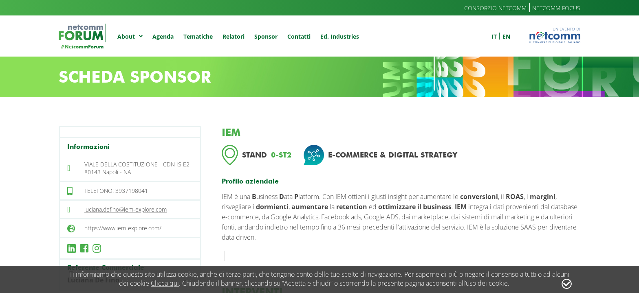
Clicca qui (165, 283)
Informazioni (88, 147)
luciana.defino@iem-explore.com (125, 209)
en (506, 36)
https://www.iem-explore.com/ (122, 228)
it (494, 36)
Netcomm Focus (556, 8)
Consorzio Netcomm (495, 8)
